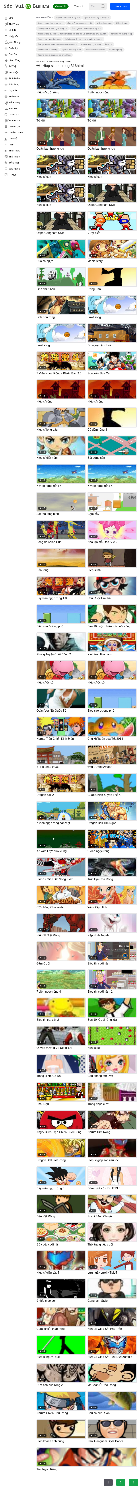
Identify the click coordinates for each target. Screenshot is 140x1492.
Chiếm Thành (16, 132)
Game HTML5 (123, 6)
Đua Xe (13, 108)
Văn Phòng (14, 42)
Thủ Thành (14, 156)
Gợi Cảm (13, 90)
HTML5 (13, 174)
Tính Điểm (14, 78)
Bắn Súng (14, 84)
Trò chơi (82, 6)
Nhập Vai (13, 36)
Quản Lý (13, 48)
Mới (11, 18)
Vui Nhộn (14, 72)
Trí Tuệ (12, 66)
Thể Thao (14, 24)
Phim (11, 144)
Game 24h (64, 6)
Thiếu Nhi (14, 96)
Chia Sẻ (13, 138)
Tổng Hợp (14, 162)
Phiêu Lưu (14, 126)
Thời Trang (14, 150)
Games (28, 6)
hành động (14, 60)
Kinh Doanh (15, 120)
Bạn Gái (13, 54)
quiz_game (14, 168)
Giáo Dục (14, 114)
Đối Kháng (14, 102)
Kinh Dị (12, 30)
